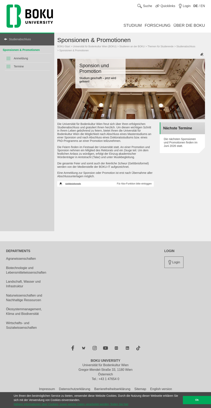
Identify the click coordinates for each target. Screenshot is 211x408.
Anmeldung (21, 58)
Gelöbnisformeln (73, 183)
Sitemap (140, 389)
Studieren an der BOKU (132, 46)
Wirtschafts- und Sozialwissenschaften (21, 325)
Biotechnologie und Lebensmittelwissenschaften (26, 270)
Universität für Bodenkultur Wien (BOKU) (95, 46)
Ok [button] (197, 400)
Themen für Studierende (160, 46)
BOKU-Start (63, 46)
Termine (19, 66)
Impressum (47, 389)
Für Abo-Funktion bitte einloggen (134, 183)
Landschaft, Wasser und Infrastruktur (23, 284)
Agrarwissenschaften (21, 258)
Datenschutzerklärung (74, 389)
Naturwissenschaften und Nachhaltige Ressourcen (24, 298)
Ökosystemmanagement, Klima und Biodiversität (24, 311)
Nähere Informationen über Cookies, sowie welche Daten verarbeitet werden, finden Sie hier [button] (71, 404)
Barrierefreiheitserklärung (112, 389)
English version (161, 389)
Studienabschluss (20, 39)
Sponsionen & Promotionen (21, 50)
